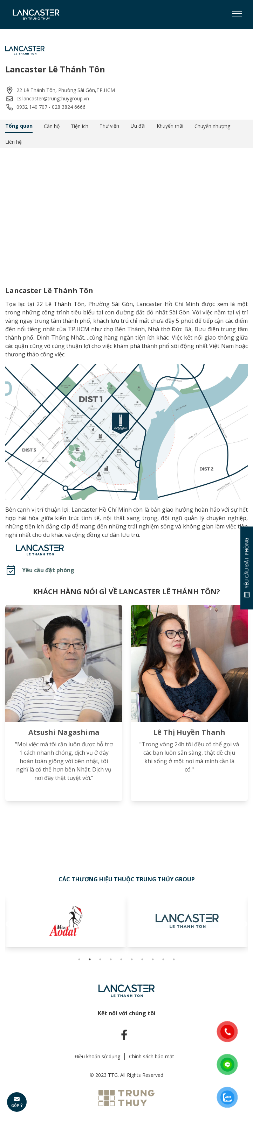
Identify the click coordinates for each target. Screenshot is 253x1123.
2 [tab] (89, 959)
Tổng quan (19, 125)
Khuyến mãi (170, 125)
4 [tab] (110, 959)
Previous (8, 924)
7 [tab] (142, 959)
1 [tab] (79, 959)
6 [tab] (131, 959)
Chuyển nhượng (212, 126)
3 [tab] (100, 959)
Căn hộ (52, 126)
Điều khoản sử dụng (97, 1056)
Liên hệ (13, 141)
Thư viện (109, 125)
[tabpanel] (63, 921)
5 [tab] (121, 959)
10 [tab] (173, 959)
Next (244, 924)
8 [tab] (152, 959)
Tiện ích (79, 126)
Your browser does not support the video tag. (126, 211)
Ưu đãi (137, 125)
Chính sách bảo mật (151, 1056)
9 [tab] (163, 959)
